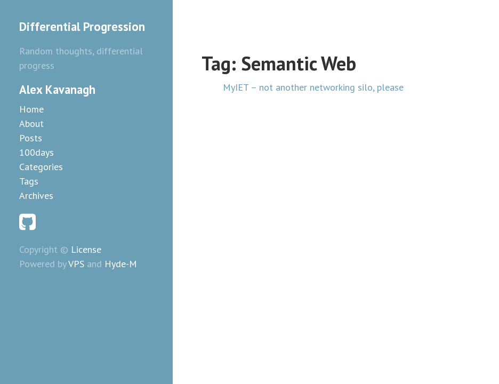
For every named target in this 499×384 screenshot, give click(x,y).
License (86, 249)
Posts (30, 138)
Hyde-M (120, 264)
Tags (28, 181)
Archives (36, 195)
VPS (76, 264)
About (31, 123)
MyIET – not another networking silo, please (313, 87)
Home (31, 109)
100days (36, 152)
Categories (41, 167)
